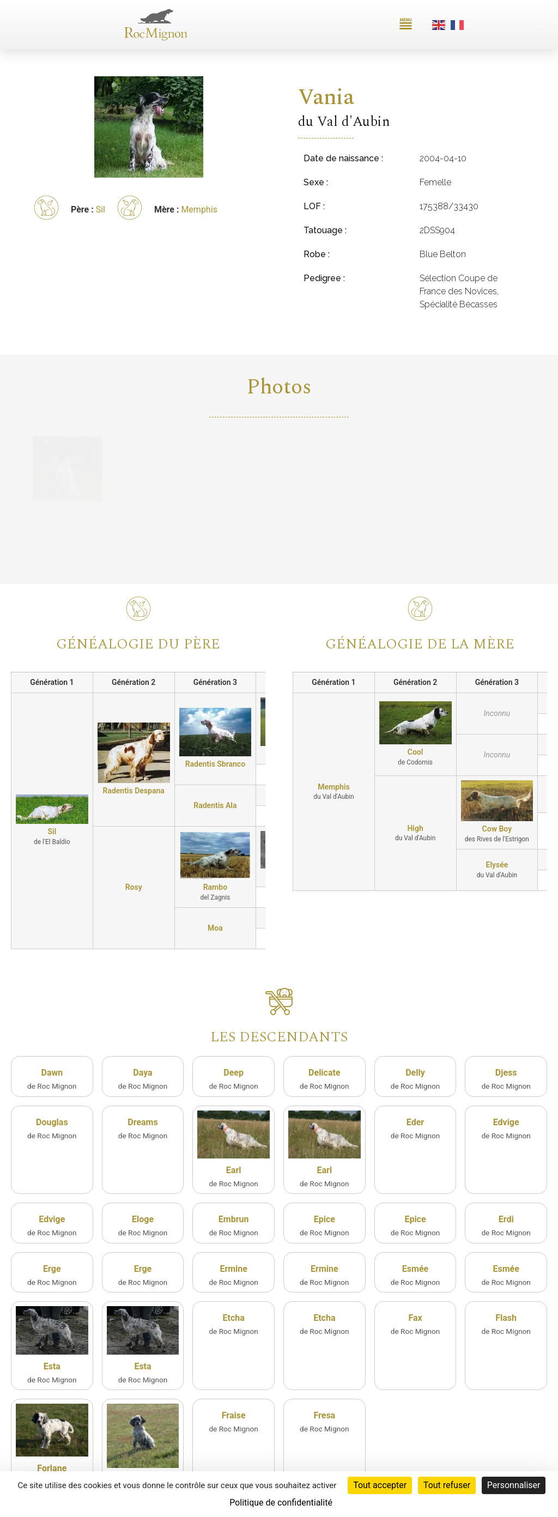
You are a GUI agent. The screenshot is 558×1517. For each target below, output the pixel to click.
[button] (406, 24)
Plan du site (439, 1465)
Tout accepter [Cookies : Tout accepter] (380, 1485)
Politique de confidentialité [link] (280, 1502)
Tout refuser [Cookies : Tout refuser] (446, 1485)
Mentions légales (488, 1465)
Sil (100, 209)
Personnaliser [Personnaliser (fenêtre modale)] (514, 1485)
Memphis (199, 209)
